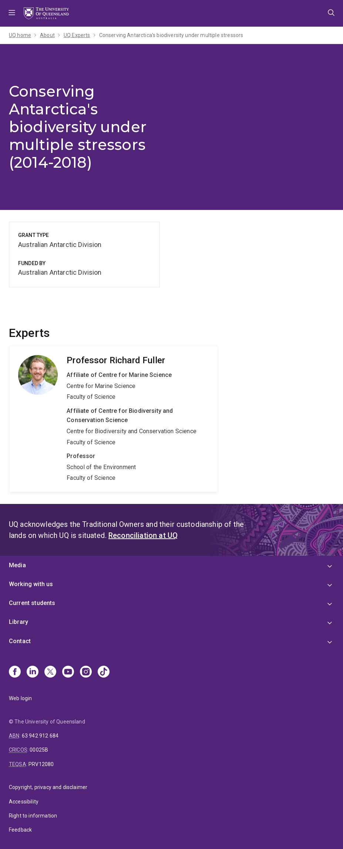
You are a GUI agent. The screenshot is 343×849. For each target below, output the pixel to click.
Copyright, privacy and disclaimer (48, 787)
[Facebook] (15, 672)
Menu (12, 13)
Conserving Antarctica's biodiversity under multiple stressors (171, 35)
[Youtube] (68, 672)
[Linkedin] (32, 672)
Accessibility (23, 802)
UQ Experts (77, 35)
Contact (20, 641)
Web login (20, 698)
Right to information (33, 816)
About (47, 35)
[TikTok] (104, 672)
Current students (32, 602)
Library (18, 621)
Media (17, 565)
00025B (39, 750)
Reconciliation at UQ (143, 535)
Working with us (31, 584)
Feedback (20, 830)
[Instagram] (86, 672)
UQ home (20, 35)
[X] (50, 672)
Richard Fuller (113, 419)
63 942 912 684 (40, 736)
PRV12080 (41, 764)
